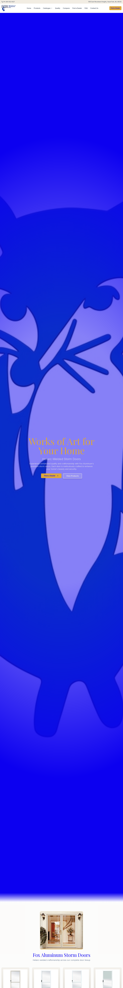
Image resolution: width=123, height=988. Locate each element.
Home (29, 8)
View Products (72, 476)
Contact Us (94, 8)
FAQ (86, 8)
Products (37, 8)
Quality (57, 8)
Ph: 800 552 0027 (9, 2)
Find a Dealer (77, 8)
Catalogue (47, 8)
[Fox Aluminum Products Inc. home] (9, 8)
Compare (66, 8)
